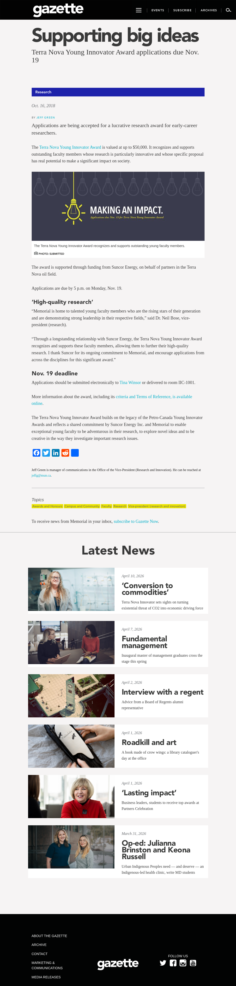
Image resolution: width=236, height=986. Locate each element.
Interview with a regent (163, 692)
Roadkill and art (149, 742)
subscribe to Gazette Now (136, 521)
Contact (40, 954)
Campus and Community (82, 506)
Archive (39, 945)
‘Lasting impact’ (149, 792)
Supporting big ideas (115, 35)
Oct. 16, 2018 (43, 105)
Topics (38, 500)
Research (120, 506)
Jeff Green (45, 117)
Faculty (106, 506)
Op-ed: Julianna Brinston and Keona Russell (156, 850)
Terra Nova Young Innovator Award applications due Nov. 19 (115, 56)
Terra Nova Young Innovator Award (70, 147)
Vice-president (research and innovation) (156, 506)
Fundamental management (144, 642)
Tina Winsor (130, 382)
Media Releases (46, 977)
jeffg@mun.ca (41, 475)
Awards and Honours (47, 506)
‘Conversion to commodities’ (147, 589)
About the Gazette (49, 936)
